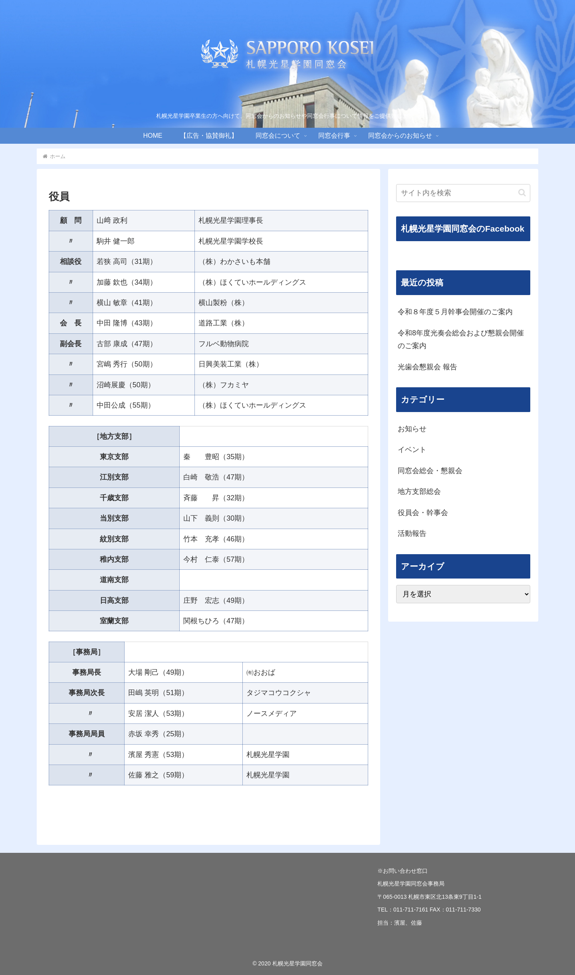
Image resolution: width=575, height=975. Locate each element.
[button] (522, 192)
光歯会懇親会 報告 (427, 367)
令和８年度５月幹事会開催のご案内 (455, 312)
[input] (463, 193)
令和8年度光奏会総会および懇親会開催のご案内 (461, 339)
